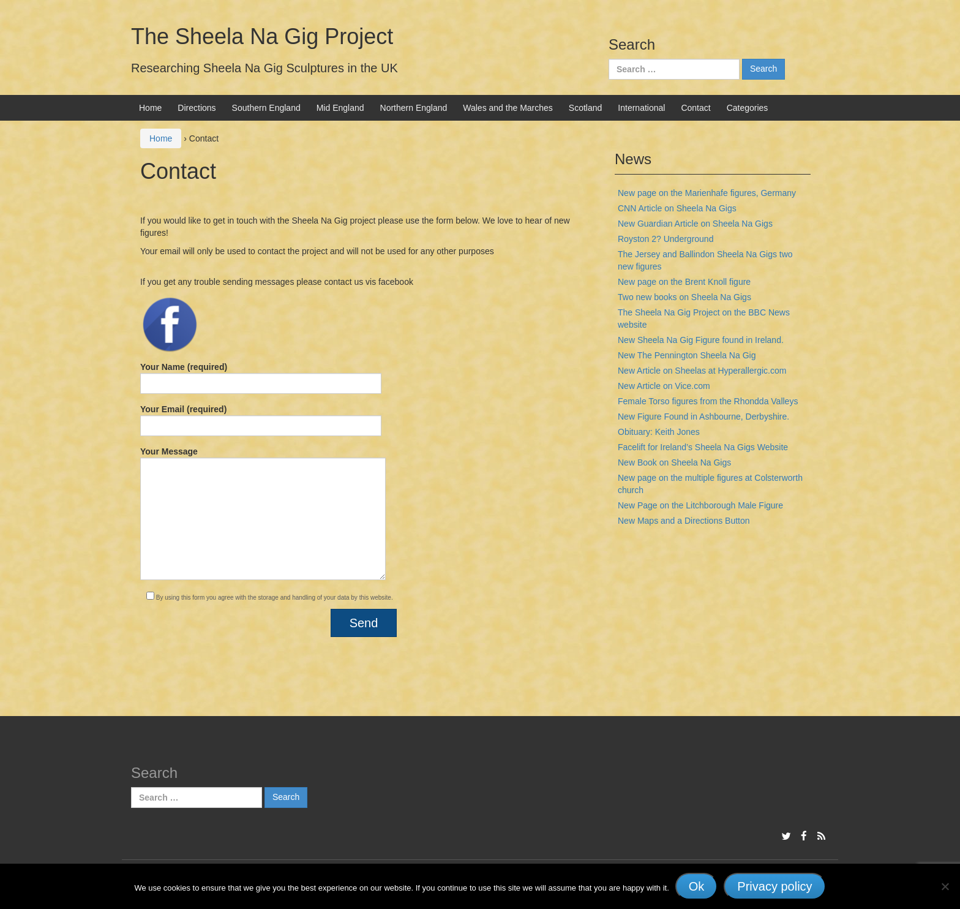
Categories (747, 108)
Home (150, 108)
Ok (697, 886)
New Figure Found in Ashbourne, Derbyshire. (703, 416)
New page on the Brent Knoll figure (684, 282)
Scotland (585, 108)
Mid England (340, 108)
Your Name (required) (260, 378)
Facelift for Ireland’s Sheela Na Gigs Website (703, 447)
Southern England (266, 108)
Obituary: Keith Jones (659, 432)
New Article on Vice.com (664, 386)
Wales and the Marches (508, 108)
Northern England (414, 108)
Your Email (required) (260, 420)
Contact (695, 108)
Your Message (263, 513)
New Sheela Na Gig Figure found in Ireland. (701, 340)
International (641, 108)
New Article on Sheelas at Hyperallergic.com (702, 370)
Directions (197, 108)
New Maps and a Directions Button (684, 521)
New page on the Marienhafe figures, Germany (707, 193)
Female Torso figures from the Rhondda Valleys (708, 401)
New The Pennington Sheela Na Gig (687, 355)
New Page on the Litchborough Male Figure (700, 505)
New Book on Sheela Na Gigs (674, 462)
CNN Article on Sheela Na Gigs (677, 208)
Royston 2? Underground (665, 239)
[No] (945, 886)
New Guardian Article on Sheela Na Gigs (695, 223)
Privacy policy (774, 886)
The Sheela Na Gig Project (262, 36)
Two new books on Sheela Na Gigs (684, 297)
